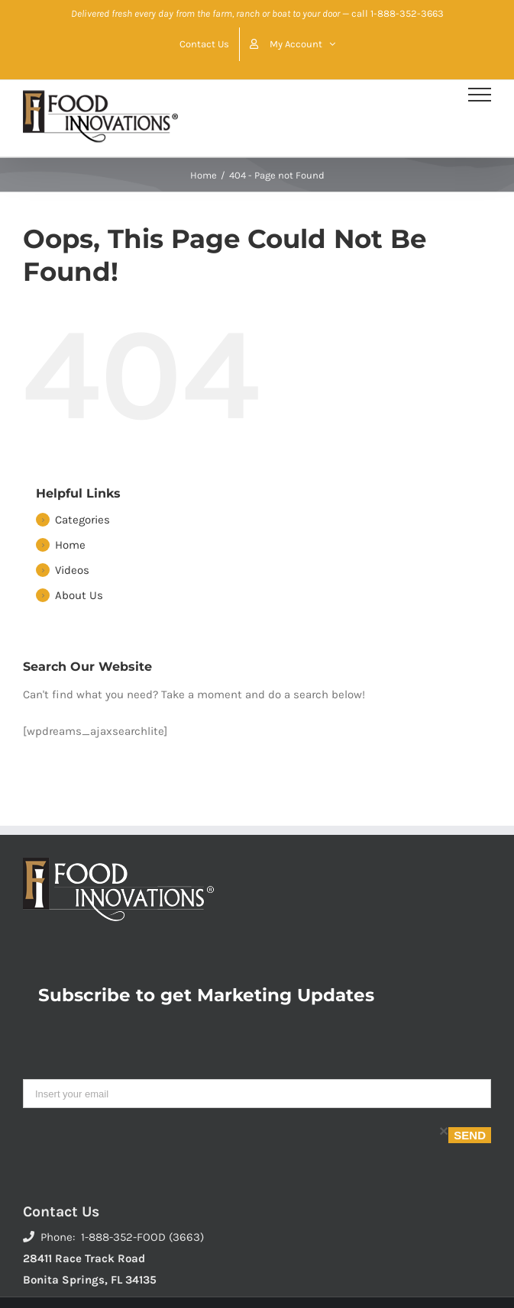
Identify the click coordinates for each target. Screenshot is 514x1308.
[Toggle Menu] (479, 94)
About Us (79, 595)
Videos (72, 570)
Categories (82, 520)
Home (70, 545)
